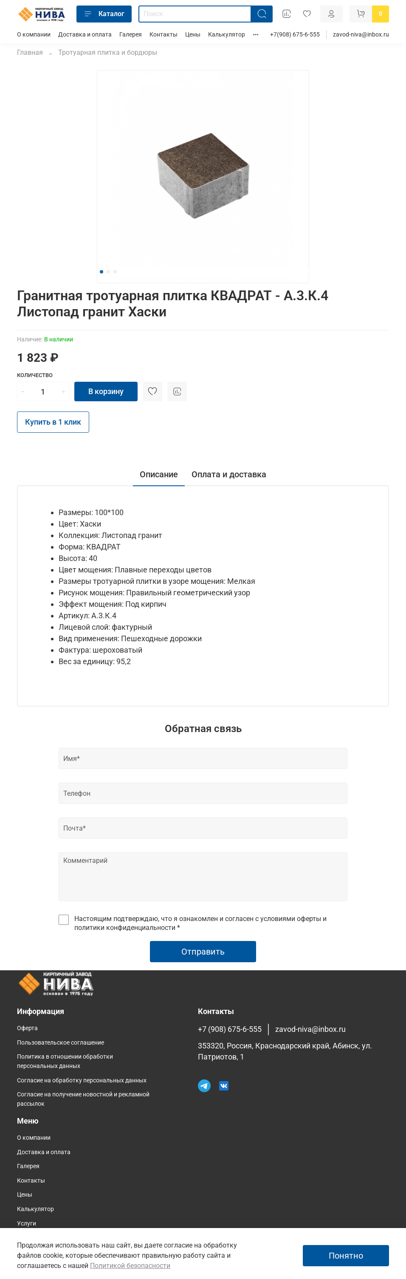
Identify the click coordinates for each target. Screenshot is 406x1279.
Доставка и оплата (85, 34)
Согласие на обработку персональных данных (82, 1080)
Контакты (163, 34)
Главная (30, 52)
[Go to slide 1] (101, 271)
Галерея (130, 34)
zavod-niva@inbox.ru (361, 34)
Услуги (26, 1223)
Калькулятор (226, 34)
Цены (192, 34)
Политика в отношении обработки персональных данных (65, 1061)
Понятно (346, 1256)
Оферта (27, 1028)
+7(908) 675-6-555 (295, 34)
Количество (35, 375)
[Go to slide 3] (115, 271)
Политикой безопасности (130, 1266)
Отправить (203, 952)
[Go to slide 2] (108, 271)
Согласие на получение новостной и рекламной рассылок (83, 1099)
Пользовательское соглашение (60, 1042)
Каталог (104, 14)
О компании (34, 34)
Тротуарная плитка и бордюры (107, 52)
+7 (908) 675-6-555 (230, 1029)
